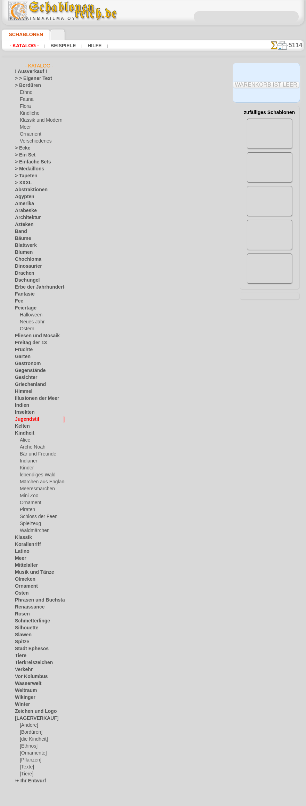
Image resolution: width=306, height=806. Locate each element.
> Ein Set (23, 155)
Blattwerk (24, 245)
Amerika (23, 204)
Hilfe (83, 45)
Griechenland (27, 384)
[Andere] (28, 725)
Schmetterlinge (29, 621)
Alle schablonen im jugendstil (152, 465)
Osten (20, 593)
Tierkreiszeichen (30, 663)
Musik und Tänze (31, 572)
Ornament (29, 134)
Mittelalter (25, 565)
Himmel (22, 391)
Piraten (27, 510)
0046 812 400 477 (169, 531)
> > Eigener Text (29, 78)
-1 (131, 450)
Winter (21, 704)
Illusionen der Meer (33, 398)
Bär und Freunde (36, 454)
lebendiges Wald (35, 475)
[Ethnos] (28, 746)
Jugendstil (24, 419)
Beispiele (56, 45)
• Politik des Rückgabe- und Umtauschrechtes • (154, 608)
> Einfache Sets (29, 162)
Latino (21, 551)
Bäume (21, 238)
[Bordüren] (30, 732)
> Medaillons (27, 169)
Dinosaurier (26, 266)
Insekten (23, 412)
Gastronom (26, 364)
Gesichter (24, 377)
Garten (21, 357)
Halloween (30, 315)
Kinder (26, 468)
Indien (21, 405)
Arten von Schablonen (109, 224)
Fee (18, 301)
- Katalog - (22, 45)
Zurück (153, 450)
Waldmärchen (33, 530)
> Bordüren (25, 85)
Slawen (21, 635)
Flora (25, 106)
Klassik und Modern (39, 120)
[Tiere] (26, 774)
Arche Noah (31, 447)
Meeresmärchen (35, 489)
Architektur (26, 218)
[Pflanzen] (30, 760)
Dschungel (25, 280)
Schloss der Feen (36, 517)
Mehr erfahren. (209, 800)
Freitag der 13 (28, 343)
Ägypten (23, 197)
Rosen (21, 614)
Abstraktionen (28, 190)
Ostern (26, 329)
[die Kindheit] (33, 739)
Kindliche (28, 113)
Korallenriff (25, 544)
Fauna (26, 99)
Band (20, 231)
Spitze (21, 642)
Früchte (22, 350)
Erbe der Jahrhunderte (36, 287)
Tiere (19, 656)
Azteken (22, 224)
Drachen (23, 273)
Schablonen (23, 34)
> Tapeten (24, 176)
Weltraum (24, 690)
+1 (174, 450)
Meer (25, 127)
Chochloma (25, 259)
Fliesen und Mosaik (33, 336)
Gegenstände (27, 371)
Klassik (21, 537)
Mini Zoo (28, 496)
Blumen (22, 252)
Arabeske (24, 211)
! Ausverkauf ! (28, 71)
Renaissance (27, 607)
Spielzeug (29, 524)
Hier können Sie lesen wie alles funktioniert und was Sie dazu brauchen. (269, 310)
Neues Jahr (30, 322)
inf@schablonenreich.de (154, 573)
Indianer (28, 461)
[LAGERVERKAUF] (33, 718)
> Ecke (20, 148)
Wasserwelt (26, 683)
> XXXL (21, 183)
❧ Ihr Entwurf (28, 781)
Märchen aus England (40, 482)
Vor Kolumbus (28, 677)
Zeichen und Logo (31, 711)
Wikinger (23, 697)
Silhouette (24, 628)
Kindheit (23, 433)
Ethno (25, 92)
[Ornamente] (32, 753)
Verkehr (22, 670)
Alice (24, 440)
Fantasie (23, 294)
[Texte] (26, 767)
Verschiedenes (33, 141)
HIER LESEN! (159, 224)
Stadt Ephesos (29, 649)
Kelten (21, 426)
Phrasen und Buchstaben (39, 600)
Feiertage (24, 308)
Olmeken (23, 579)
